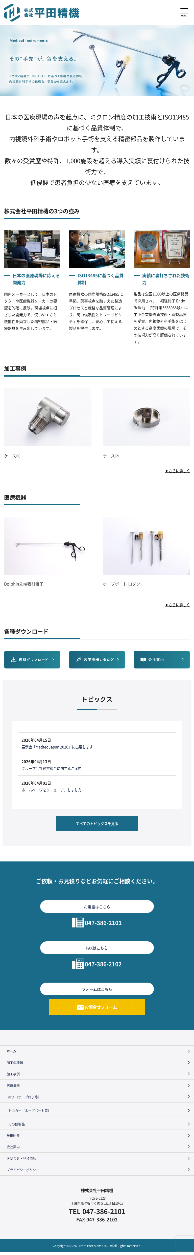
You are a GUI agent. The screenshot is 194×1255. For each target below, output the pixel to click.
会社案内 (13, 1150)
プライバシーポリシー (23, 1172)
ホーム (11, 1054)
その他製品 (16, 1126)
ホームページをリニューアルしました (53, 789)
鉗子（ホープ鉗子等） (24, 1099)
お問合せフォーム (101, 1009)
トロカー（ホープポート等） (29, 1113)
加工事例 (13, 1077)
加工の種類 (15, 1065)
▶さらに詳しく (176, 470)
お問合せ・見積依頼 (21, 1161)
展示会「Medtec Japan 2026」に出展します (58, 746)
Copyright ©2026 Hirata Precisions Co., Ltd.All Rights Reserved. (97, 1248)
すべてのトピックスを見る (97, 824)
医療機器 (13, 1088)
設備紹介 (13, 1138)
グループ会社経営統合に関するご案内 (53, 768)
